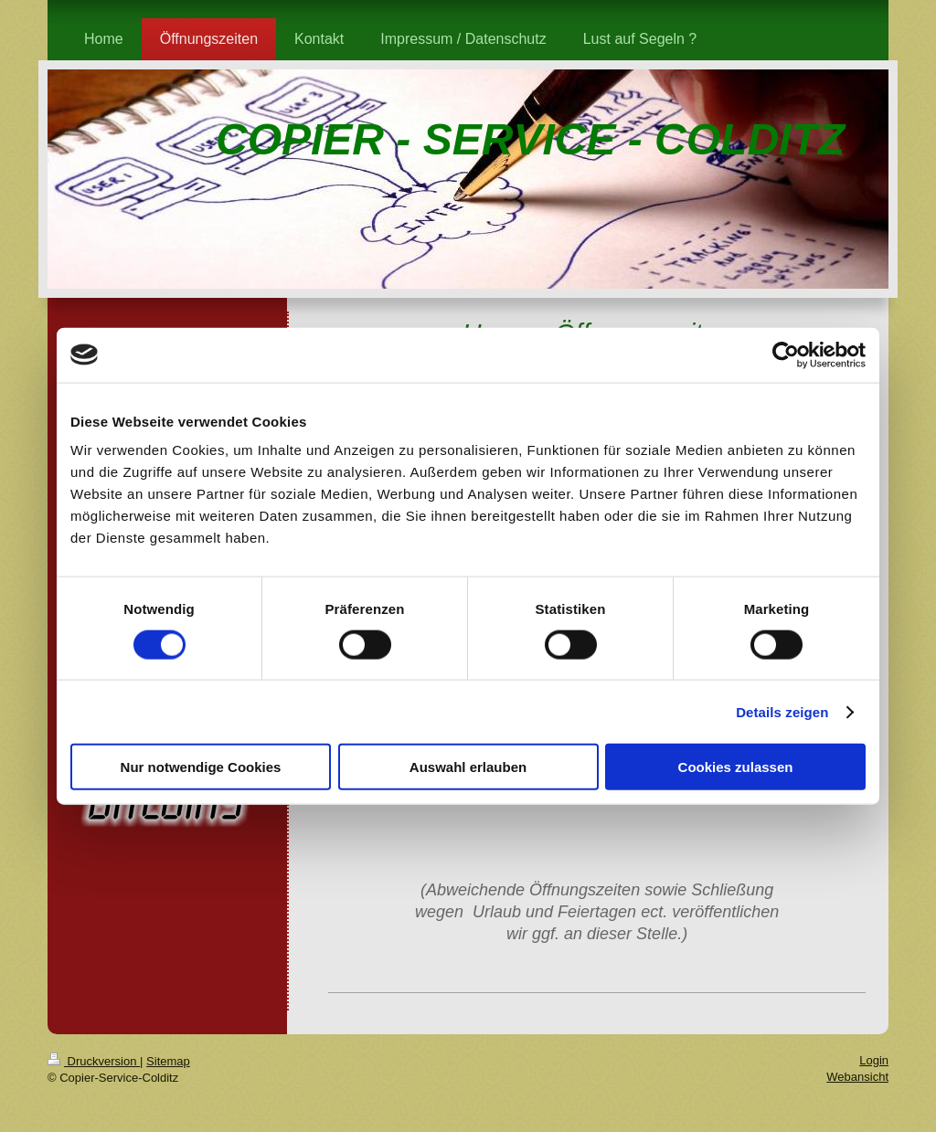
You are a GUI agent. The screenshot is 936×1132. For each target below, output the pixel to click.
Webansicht (857, 1077)
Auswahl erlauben (468, 767)
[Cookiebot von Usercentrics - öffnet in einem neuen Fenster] (786, 354)
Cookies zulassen (735, 767)
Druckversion (94, 1061)
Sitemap (168, 1061)
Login (873, 1060)
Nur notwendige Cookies (201, 767)
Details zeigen (782, 711)
